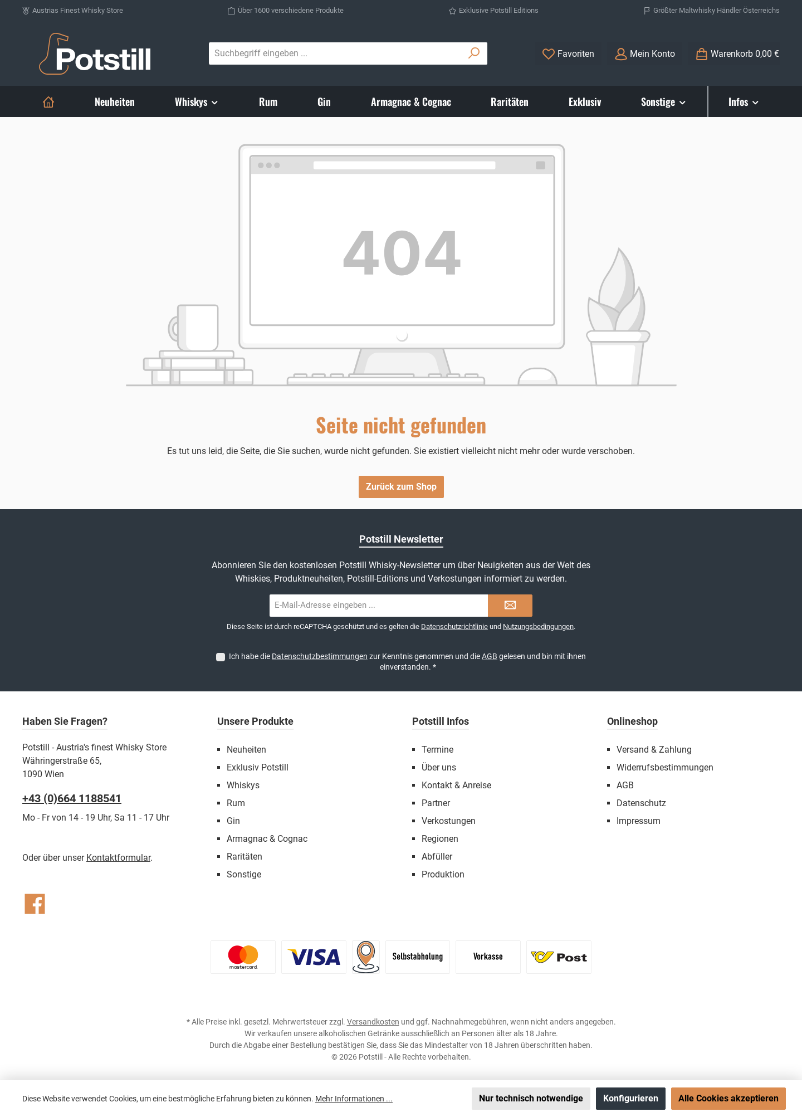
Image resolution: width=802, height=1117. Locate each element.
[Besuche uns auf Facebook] (34, 903)
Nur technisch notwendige (531, 1098)
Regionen (440, 838)
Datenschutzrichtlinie (454, 626)
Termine (437, 749)
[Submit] (510, 605)
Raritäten (244, 856)
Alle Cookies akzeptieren (728, 1098)
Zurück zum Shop (401, 486)
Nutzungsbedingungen (538, 626)
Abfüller (437, 856)
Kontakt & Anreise (456, 785)
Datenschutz (641, 803)
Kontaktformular (118, 857)
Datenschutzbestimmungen (320, 656)
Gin (233, 821)
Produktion (443, 874)
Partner (436, 803)
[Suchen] (474, 53)
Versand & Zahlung (654, 749)
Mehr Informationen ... (354, 1098)
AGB (489, 656)
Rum (236, 803)
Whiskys (243, 785)
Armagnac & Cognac (267, 838)
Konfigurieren (630, 1098)
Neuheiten (246, 749)
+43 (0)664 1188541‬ (71, 798)
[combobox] (335, 53)
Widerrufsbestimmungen (665, 767)
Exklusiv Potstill (257, 767)
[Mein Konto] (644, 53)
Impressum (639, 821)
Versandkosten (373, 1021)
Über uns (439, 767)
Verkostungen (449, 821)
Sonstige (244, 874)
